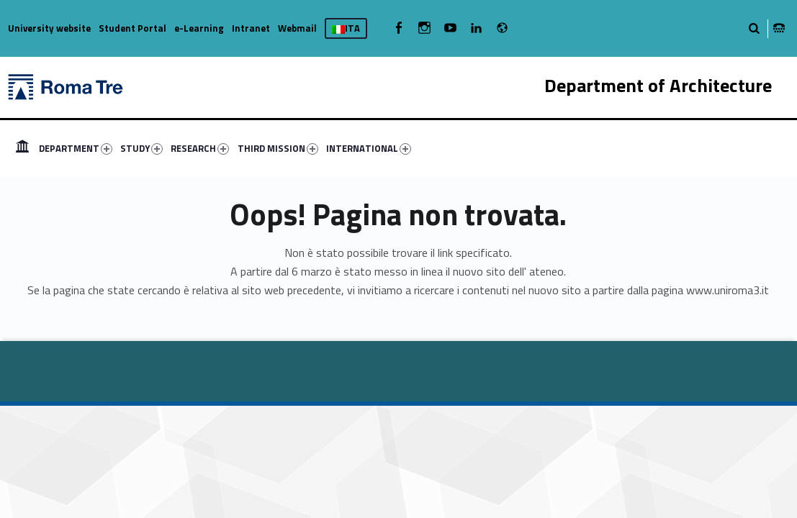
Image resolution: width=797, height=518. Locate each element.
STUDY (141, 148)
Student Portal (132, 28)
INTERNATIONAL (368, 148)
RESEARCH (200, 148)
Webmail (297, 28)
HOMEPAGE (22, 148)
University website (49, 28)
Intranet (251, 28)
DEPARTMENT (75, 148)
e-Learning (199, 28)
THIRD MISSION (278, 148)
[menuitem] (22, 148)
